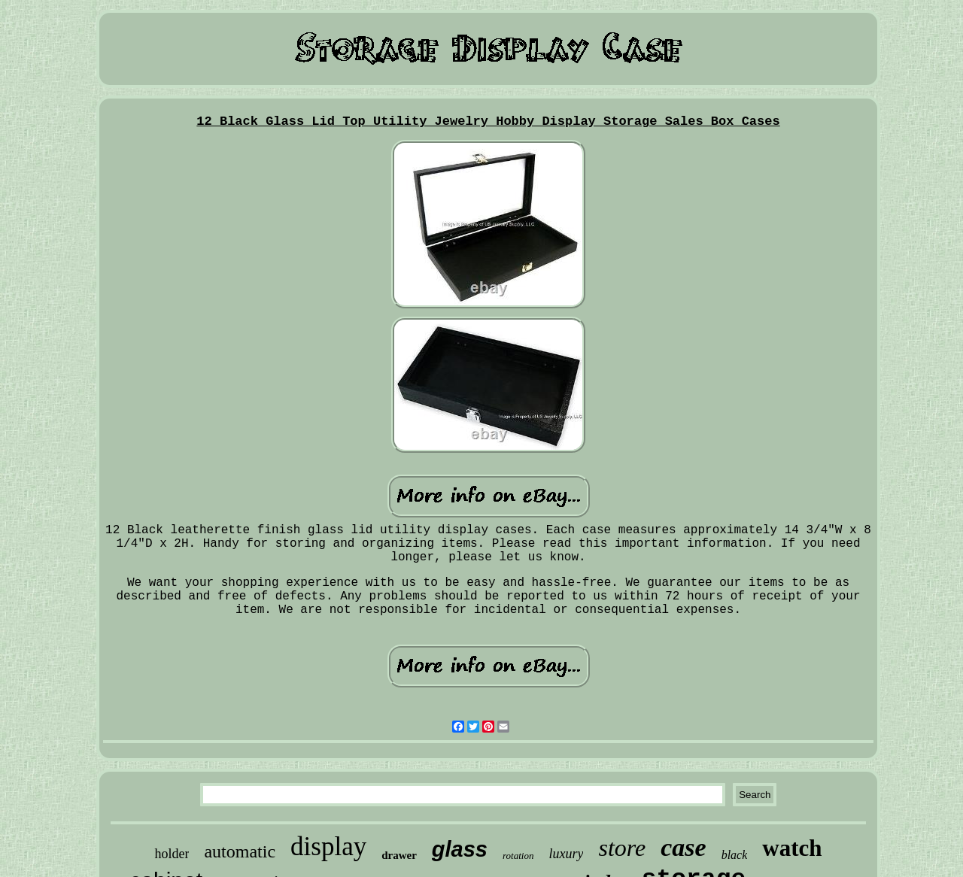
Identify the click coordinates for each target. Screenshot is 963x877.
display (328, 846)
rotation (518, 855)
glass (460, 849)
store (622, 847)
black (734, 854)
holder (171, 853)
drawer (399, 855)
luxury (565, 853)
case (683, 847)
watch (792, 848)
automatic (239, 851)
